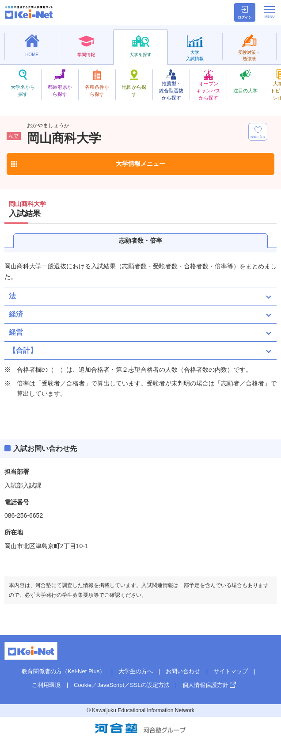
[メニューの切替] (269, 12)
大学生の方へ (135, 671)
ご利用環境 (46, 685)
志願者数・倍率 (140, 240)
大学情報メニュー (140, 163)
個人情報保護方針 (205, 685)
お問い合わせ (183, 671)
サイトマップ (230, 671)
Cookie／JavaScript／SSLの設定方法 (122, 685)
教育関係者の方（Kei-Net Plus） (63, 671)
